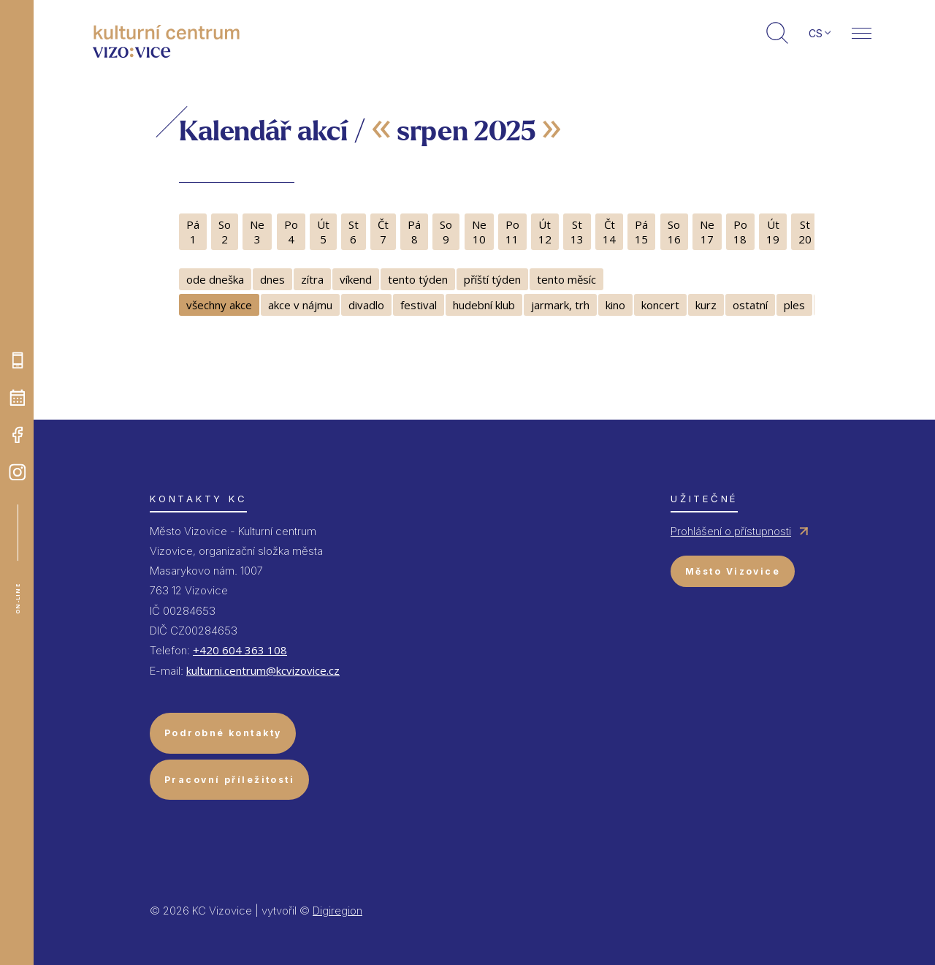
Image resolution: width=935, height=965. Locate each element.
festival (418, 305)
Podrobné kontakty (222, 732)
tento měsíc (566, 279)
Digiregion (337, 910)
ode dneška (215, 279)
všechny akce (219, 305)
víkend (356, 279)
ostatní (750, 305)
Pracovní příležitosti (229, 779)
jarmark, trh (560, 305)
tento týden (418, 279)
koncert (660, 305)
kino (615, 305)
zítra (312, 279)
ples (794, 305)
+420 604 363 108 (240, 650)
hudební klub (484, 305)
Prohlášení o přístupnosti (731, 531)
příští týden (492, 279)
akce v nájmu (300, 305)
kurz (706, 305)
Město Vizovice (732, 571)
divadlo (366, 305)
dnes (272, 279)
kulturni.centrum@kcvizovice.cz (263, 670)
